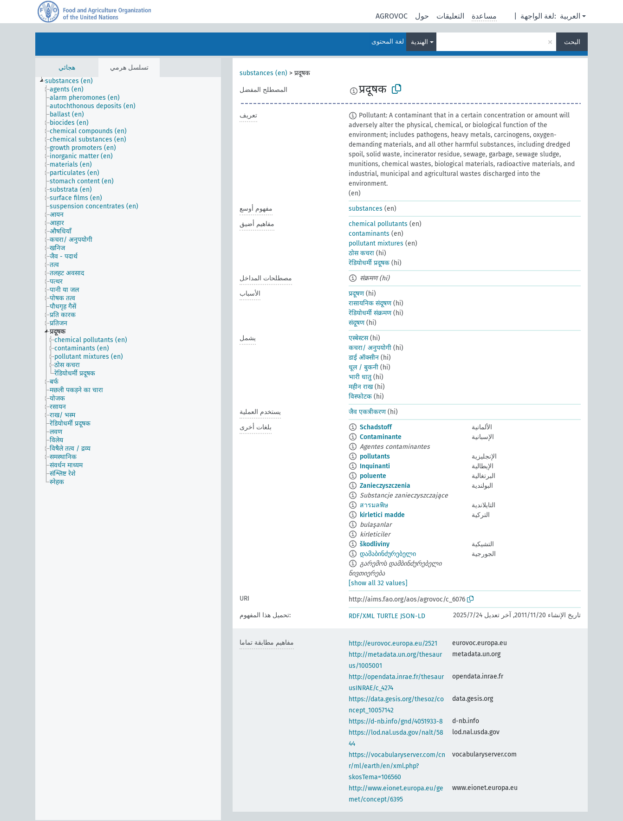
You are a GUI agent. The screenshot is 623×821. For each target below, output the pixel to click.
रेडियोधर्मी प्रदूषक (369, 263)
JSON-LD (412, 616)
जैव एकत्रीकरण (367, 412)
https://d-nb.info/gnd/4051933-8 (396, 721)
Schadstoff (376, 427)
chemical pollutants (378, 224)
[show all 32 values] (378, 583)
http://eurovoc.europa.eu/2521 (393, 643)
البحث (572, 42)
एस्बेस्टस (358, 338)
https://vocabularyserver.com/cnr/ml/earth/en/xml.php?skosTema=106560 (397, 766)
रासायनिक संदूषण (370, 303)
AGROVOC (392, 16)
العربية (570, 16)
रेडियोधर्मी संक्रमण (370, 313)
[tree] (128, 448)
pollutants (375, 456)
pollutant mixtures (376, 243)
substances (366, 209)
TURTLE (387, 616)
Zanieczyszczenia (385, 486)
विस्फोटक (360, 397)
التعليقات (450, 16)
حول (422, 16)
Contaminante (381, 437)
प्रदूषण (356, 293)
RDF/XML (362, 616)
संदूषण (356, 323)
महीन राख (361, 387)
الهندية (419, 42)
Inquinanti (375, 466)
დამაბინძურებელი (388, 554)
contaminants (369, 234)
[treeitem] (73, 81)
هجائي (66, 67)
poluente (373, 476)
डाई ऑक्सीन (364, 358)
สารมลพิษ (374, 505)
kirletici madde (382, 515)
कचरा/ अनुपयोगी (370, 348)
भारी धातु (360, 377)
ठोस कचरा (361, 253)
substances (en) (263, 73)
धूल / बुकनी (363, 367)
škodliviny (374, 544)
